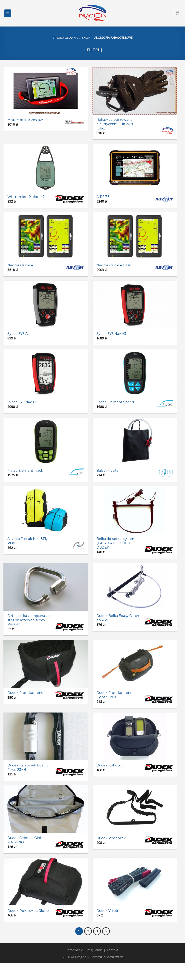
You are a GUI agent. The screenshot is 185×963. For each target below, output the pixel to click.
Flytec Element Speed (115, 402)
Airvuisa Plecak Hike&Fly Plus (27, 541)
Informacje (75, 950)
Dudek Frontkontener (26, 693)
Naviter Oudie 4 (20, 265)
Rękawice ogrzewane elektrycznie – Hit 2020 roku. (115, 124)
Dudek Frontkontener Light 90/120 (115, 695)
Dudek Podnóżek (111, 838)
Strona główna (65, 37)
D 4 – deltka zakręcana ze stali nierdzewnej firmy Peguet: (28, 620)
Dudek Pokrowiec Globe (28, 911)
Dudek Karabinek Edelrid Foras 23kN (28, 767)
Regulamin (95, 950)
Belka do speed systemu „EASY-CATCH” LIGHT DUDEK (117, 543)
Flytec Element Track (25, 470)
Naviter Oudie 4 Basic (114, 265)
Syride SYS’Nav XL (22, 402)
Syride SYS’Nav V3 (111, 334)
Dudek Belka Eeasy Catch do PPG (117, 618)
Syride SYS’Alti (19, 334)
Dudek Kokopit (109, 765)
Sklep (86, 37)
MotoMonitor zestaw (25, 120)
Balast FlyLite (107, 470)
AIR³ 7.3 (103, 197)
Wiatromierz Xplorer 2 (26, 197)
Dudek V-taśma (109, 911)
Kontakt (112, 950)
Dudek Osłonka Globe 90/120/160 (26, 840)
